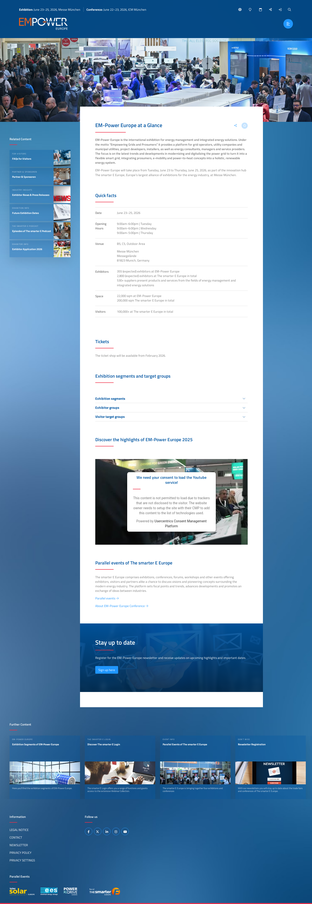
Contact (16, 837)
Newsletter (19, 845)
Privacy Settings (22, 860)
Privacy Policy (20, 852)
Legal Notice (19, 829)
